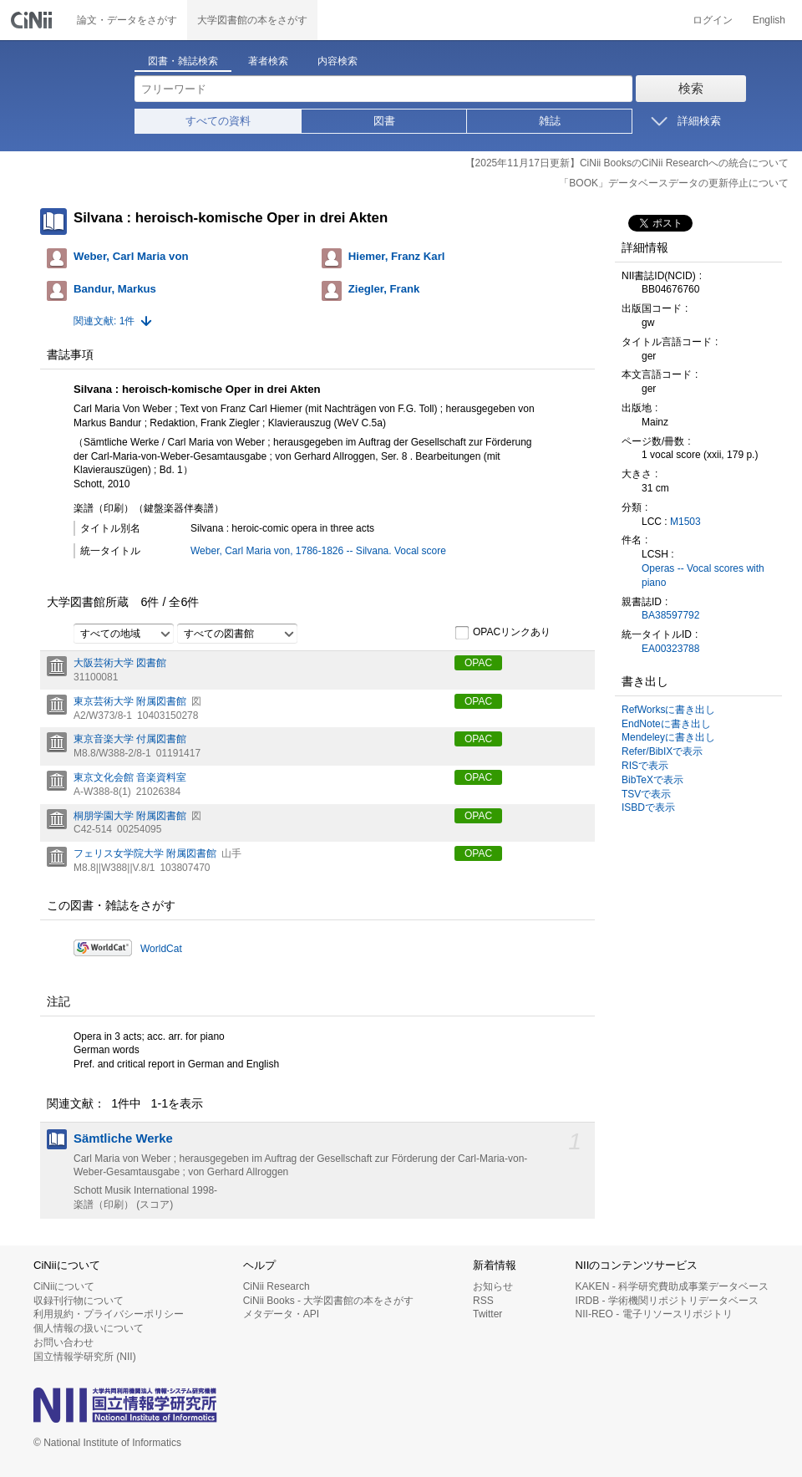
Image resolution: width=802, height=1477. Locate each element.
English (769, 20)
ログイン (713, 20)
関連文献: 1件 (104, 321)
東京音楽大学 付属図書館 (130, 739)
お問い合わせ (63, 1342)
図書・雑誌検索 (183, 61)
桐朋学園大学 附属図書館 (130, 816)
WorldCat (161, 949)
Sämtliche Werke (123, 1138)
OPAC (478, 663)
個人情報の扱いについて (88, 1328)
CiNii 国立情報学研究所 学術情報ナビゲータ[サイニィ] (33, 20)
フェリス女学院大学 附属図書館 (145, 853)
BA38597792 (670, 615)
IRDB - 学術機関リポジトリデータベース (667, 1300)
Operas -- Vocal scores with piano (703, 575)
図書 (384, 121)
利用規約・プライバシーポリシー (108, 1314)
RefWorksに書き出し (668, 710)
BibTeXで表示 (652, 780)
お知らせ (493, 1286)
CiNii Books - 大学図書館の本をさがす (328, 1300)
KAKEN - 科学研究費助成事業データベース (672, 1286)
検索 (690, 88)
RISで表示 (645, 766)
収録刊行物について (78, 1300)
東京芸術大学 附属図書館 (130, 701)
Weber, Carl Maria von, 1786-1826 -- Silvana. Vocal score (318, 551)
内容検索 (337, 61)
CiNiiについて (63, 1286)
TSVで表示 (646, 794)
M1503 (685, 521)
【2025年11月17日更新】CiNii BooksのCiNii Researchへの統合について (627, 163)
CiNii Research (276, 1286)
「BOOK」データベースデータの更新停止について (674, 183)
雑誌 (550, 121)
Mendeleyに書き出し (668, 737)
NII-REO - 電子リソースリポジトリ (654, 1314)
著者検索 (268, 61)
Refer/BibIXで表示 (662, 751)
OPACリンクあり (502, 632)
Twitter (487, 1314)
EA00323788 (670, 648)
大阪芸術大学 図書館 (120, 663)
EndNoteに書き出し (666, 724)
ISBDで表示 (648, 807)
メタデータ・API (281, 1314)
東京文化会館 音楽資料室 (130, 777)
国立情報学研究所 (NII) (84, 1356)
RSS (483, 1300)
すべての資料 (218, 121)
